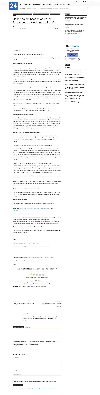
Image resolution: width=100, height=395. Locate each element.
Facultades (35, 14)
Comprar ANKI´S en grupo (72, 102)
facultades (33, 286)
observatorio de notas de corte (32, 261)
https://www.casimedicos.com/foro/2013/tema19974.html (26, 243)
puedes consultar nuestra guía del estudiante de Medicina (40, 257)
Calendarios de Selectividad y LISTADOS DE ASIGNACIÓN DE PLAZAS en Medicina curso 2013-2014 (51, 305)
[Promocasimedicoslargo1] (37, 44)
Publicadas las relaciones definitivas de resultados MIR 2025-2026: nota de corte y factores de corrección (47, 8)
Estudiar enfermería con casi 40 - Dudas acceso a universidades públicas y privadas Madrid (74, 97)
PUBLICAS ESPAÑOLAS (45, 14)
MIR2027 (67, 67)
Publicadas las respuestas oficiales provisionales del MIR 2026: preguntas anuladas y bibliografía (37, 343)
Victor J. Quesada (18, 28)
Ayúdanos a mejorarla (45, 246)
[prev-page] (14, 348)
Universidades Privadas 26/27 (73, 74)
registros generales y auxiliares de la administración (35, 208)
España (28, 286)
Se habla (67, 64)
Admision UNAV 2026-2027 (73, 71)
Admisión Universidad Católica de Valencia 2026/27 (74, 88)
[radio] (31, 274)
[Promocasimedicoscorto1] (72, 60)
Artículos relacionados (18, 327)
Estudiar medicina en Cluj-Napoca (74, 77)
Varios (14, 15)
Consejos (23, 286)
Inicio (14, 12)
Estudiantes (18, 12)
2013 (20, 286)
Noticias (39, 14)
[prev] (88, 8)
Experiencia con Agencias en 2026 (74, 84)
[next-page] (16, 348)
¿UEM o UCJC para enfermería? (74, 92)
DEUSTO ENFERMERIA (71, 81)
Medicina (38, 286)
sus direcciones (54, 223)
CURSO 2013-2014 (29, 14)
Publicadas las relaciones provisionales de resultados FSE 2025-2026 (74, 25)
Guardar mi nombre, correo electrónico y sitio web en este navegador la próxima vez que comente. (35, 381)
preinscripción (43, 286)
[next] (90, 8)
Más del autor (28, 327)
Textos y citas (57, 14)
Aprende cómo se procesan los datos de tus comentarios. (44, 388)
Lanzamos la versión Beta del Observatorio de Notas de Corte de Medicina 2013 (23, 304)
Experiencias (52, 14)
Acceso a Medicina (25, 12)
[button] (89, 4)
